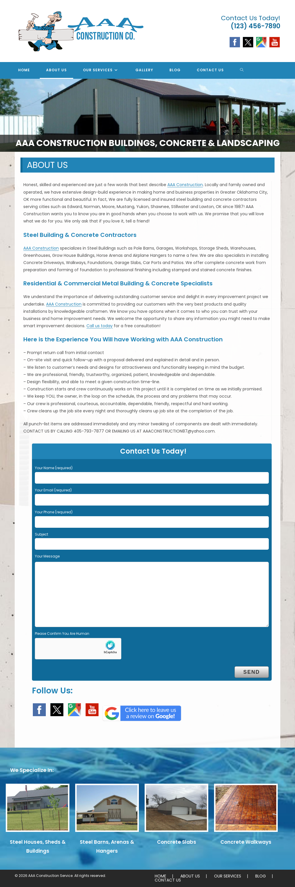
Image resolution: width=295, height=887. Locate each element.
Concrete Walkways (245, 842)
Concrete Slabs (176, 842)
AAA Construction (185, 185)
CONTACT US (168, 880)
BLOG (260, 876)
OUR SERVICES (227, 876)
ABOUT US (190, 876)
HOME (160, 876)
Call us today (99, 326)
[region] (147, 115)
